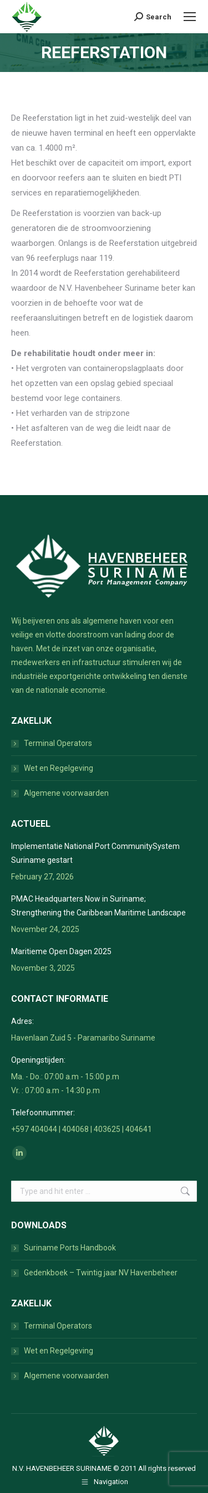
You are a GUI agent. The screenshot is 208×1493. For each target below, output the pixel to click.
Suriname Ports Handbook (70, 1247)
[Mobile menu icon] (189, 16)
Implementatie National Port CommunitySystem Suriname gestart (95, 853)
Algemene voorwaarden (66, 793)
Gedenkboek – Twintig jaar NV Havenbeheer (100, 1272)
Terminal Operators (58, 743)
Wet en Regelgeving (58, 768)
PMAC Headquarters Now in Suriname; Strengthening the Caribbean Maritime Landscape (98, 905)
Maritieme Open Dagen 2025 (61, 951)
